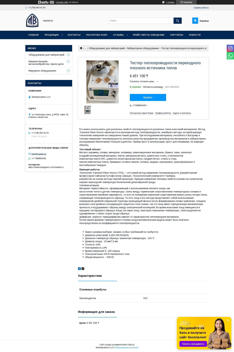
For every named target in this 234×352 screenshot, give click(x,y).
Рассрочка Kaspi (96, 35)
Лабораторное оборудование (143, 48)
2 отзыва (170, 2)
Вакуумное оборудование (42, 70)
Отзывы (118, 35)
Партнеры (176, 35)
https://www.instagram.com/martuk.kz (46, 167)
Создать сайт (62, 2)
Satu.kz (131, 345)
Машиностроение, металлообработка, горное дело (46, 62)
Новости (195, 35)
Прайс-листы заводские (148, 35)
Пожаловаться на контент (126, 347)
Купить (148, 97)
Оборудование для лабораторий (107, 48)
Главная (33, 35)
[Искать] (178, 21)
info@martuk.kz (39, 154)
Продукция (52, 35)
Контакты (74, 35)
